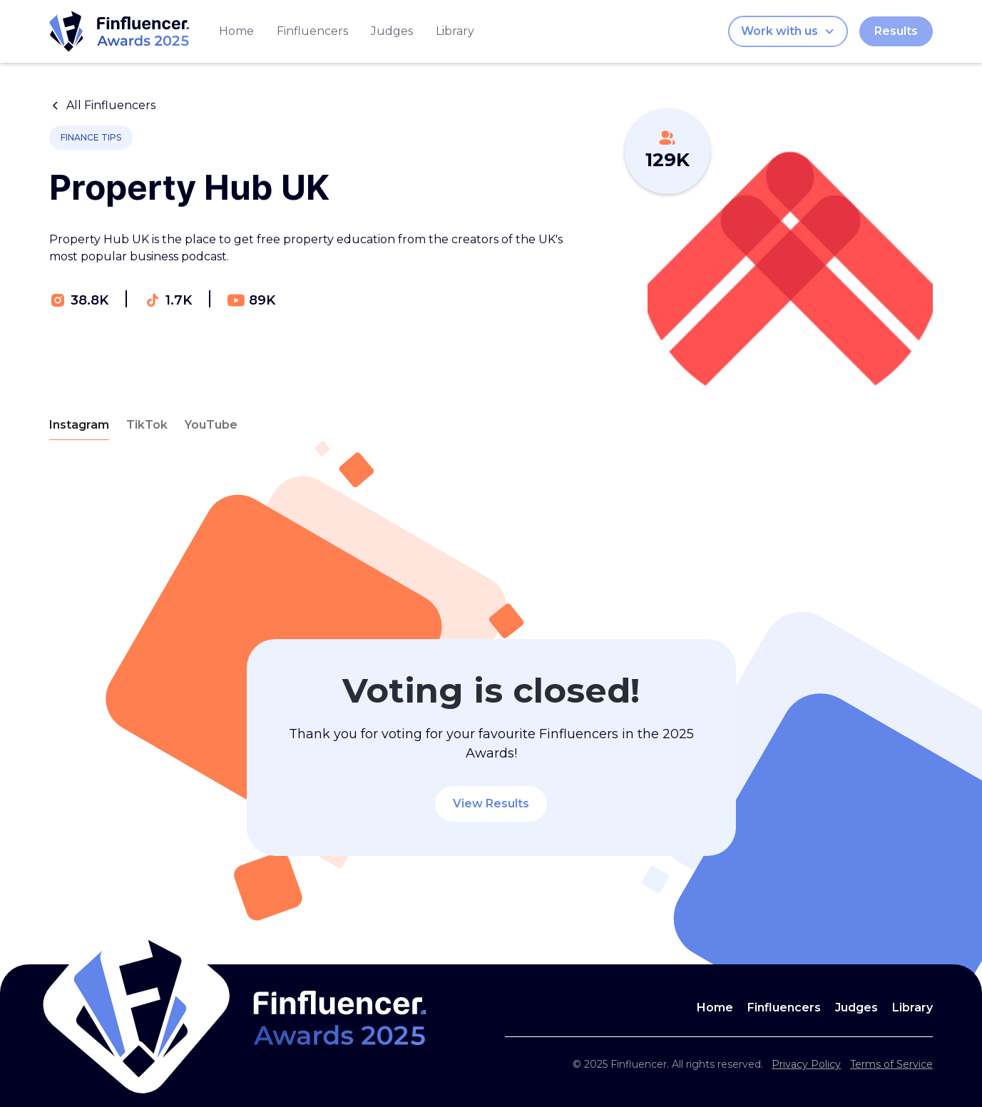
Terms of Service (891, 1064)
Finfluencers (312, 31)
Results (896, 31)
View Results (491, 803)
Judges (392, 31)
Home (236, 31)
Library (455, 31)
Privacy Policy (806, 1064)
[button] (788, 31)
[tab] (79, 425)
